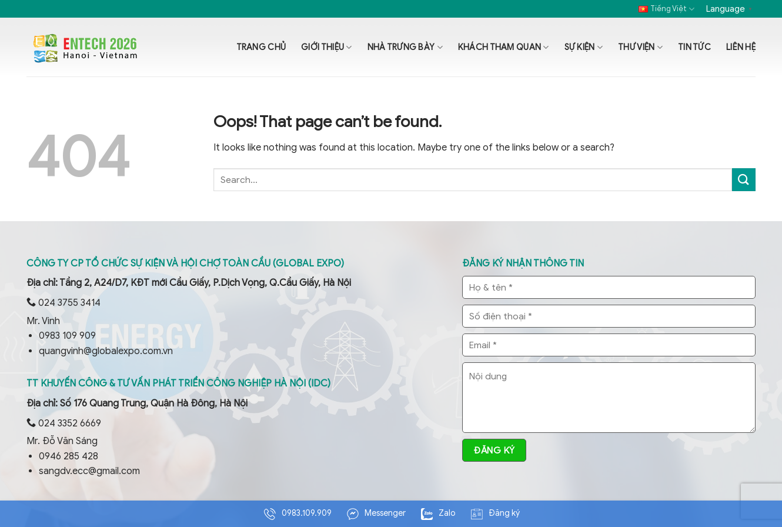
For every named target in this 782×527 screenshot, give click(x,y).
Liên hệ (741, 47)
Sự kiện (583, 47)
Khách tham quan (503, 47)
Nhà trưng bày (405, 47)
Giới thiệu (326, 47)
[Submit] (744, 179)
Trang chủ (261, 47)
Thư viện (640, 47)
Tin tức (694, 47)
